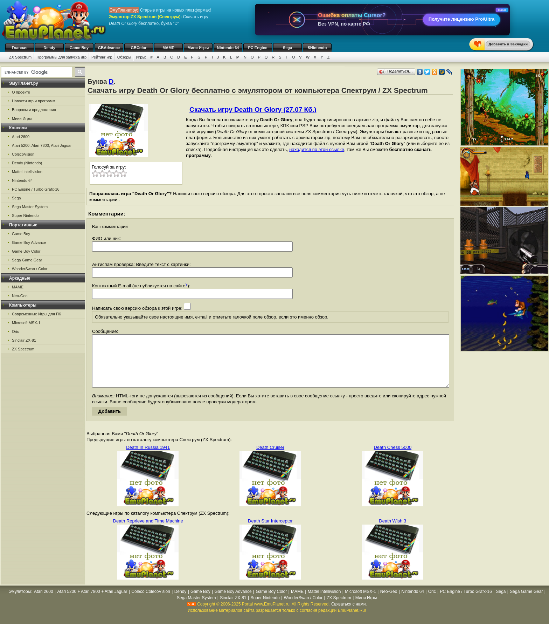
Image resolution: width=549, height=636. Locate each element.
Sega (287, 48)
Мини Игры (198, 48)
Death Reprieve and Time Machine (148, 531)
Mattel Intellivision (27, 172)
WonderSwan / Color (29, 269)
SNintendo (317, 48)
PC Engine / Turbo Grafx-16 (36, 189)
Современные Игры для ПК (36, 314)
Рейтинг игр (101, 57)
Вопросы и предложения (34, 110)
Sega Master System (30, 207)
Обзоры (124, 57)
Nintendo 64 (228, 48)
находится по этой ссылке (316, 149)
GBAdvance (109, 48)
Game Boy (79, 48)
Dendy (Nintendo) (27, 163)
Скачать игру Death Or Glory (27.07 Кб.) (253, 109)
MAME (168, 48)
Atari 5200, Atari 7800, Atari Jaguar (42, 145)
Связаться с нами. (349, 614)
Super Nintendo (25, 215)
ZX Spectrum (20, 57)
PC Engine (257, 48)
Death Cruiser (270, 457)
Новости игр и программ (33, 101)
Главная (20, 48)
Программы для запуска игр (61, 57)
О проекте (21, 92)
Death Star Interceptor (270, 531)
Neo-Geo (20, 296)
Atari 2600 (20, 137)
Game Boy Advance (29, 242)
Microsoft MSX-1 (26, 323)
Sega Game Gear (27, 260)
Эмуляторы (20, 602)
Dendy (49, 48)
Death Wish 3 (392, 531)
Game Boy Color (26, 251)
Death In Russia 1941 (148, 457)
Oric (15, 331)
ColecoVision (23, 154)
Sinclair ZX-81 (24, 340)
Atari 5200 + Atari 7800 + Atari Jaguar (92, 602)
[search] (36, 72)
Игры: (141, 57)
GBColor (138, 48)
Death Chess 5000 (392, 457)
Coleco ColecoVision (150, 602)
